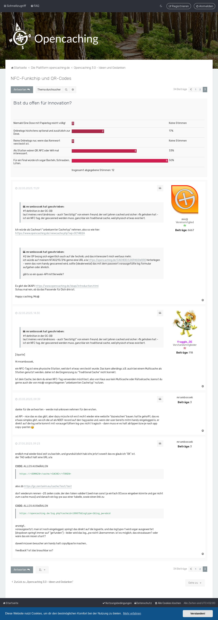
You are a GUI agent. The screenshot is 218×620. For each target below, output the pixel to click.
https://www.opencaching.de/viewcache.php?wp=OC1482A (50, 232)
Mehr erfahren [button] (132, 613)
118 (191, 352)
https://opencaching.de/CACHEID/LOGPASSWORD (117, 259)
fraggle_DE (184, 341)
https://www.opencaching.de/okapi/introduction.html (67, 285)
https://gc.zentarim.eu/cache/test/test (48, 485)
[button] (191, 89)
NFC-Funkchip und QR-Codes (41, 78)
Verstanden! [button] (198, 613)
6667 (191, 230)
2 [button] (200, 89)
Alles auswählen (36, 466)
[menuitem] (35, 5)
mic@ (185, 219)
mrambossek (185, 397)
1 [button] (195, 89)
